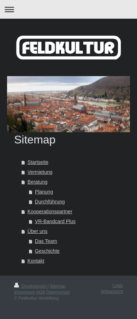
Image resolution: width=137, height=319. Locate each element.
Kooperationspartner (50, 211)
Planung (44, 192)
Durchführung (50, 201)
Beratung (38, 182)
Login (118, 285)
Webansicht (112, 291)
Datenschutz (58, 292)
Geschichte (47, 251)
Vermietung (40, 172)
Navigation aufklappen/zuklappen (68, 9)
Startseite (38, 162)
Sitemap (57, 286)
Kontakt (36, 261)
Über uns (38, 231)
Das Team (46, 241)
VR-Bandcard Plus (55, 221)
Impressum (24, 292)
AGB (40, 292)
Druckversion (31, 286)
